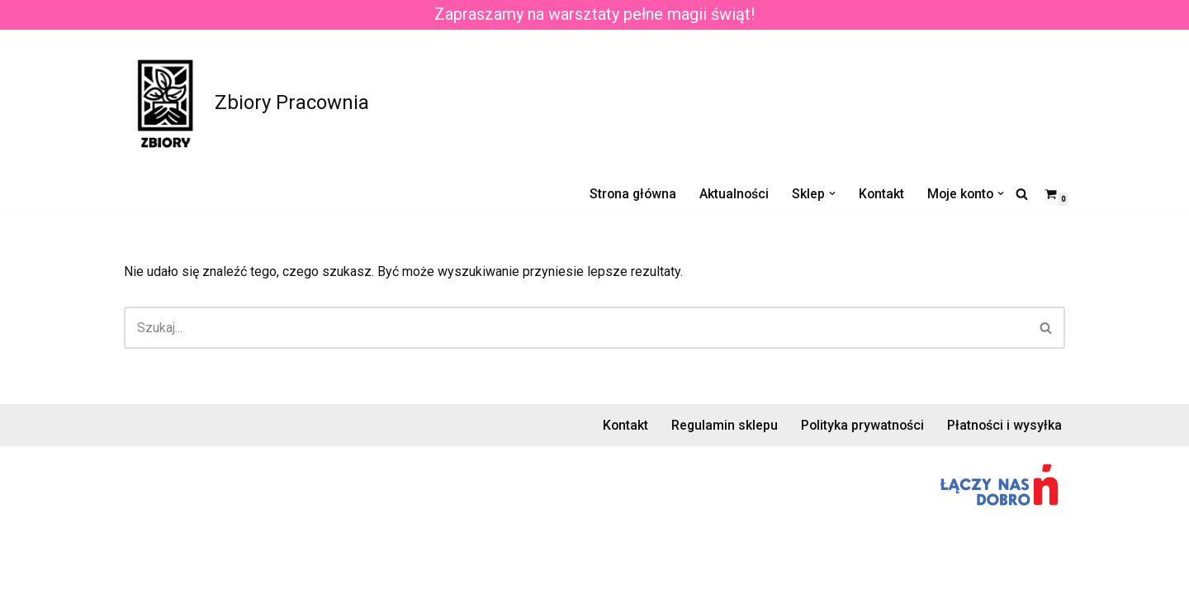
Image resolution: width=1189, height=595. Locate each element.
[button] (829, 193)
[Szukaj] (1022, 194)
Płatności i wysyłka (1004, 441)
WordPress (272, 574)
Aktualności (730, 194)
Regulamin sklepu (721, 441)
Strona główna (627, 194)
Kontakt (878, 194)
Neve (139, 574)
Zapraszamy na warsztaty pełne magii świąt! (594, 15)
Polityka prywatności (860, 441)
